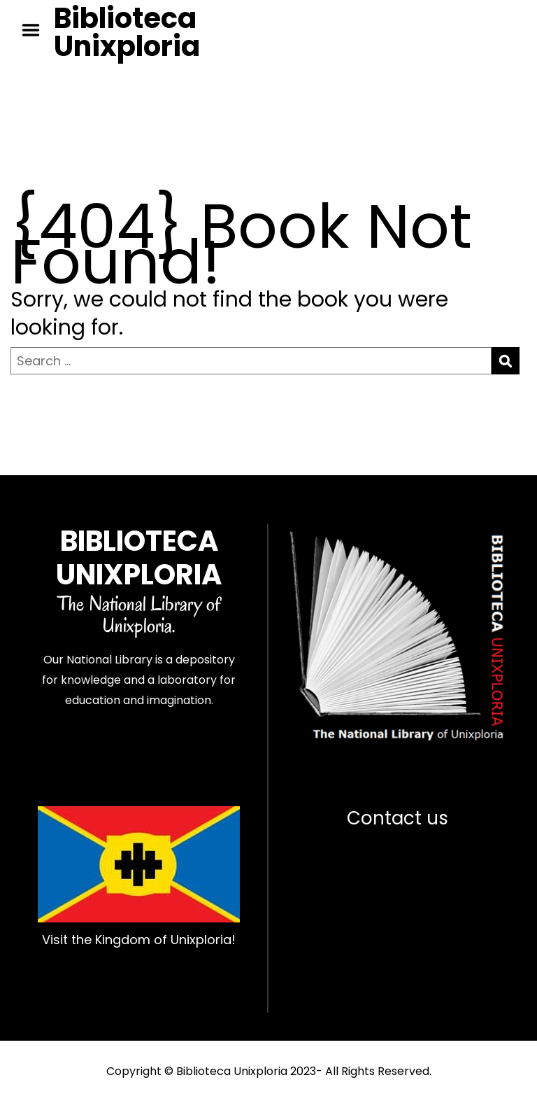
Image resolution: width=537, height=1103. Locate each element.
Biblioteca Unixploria (127, 32)
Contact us (397, 818)
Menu (35, 30)
